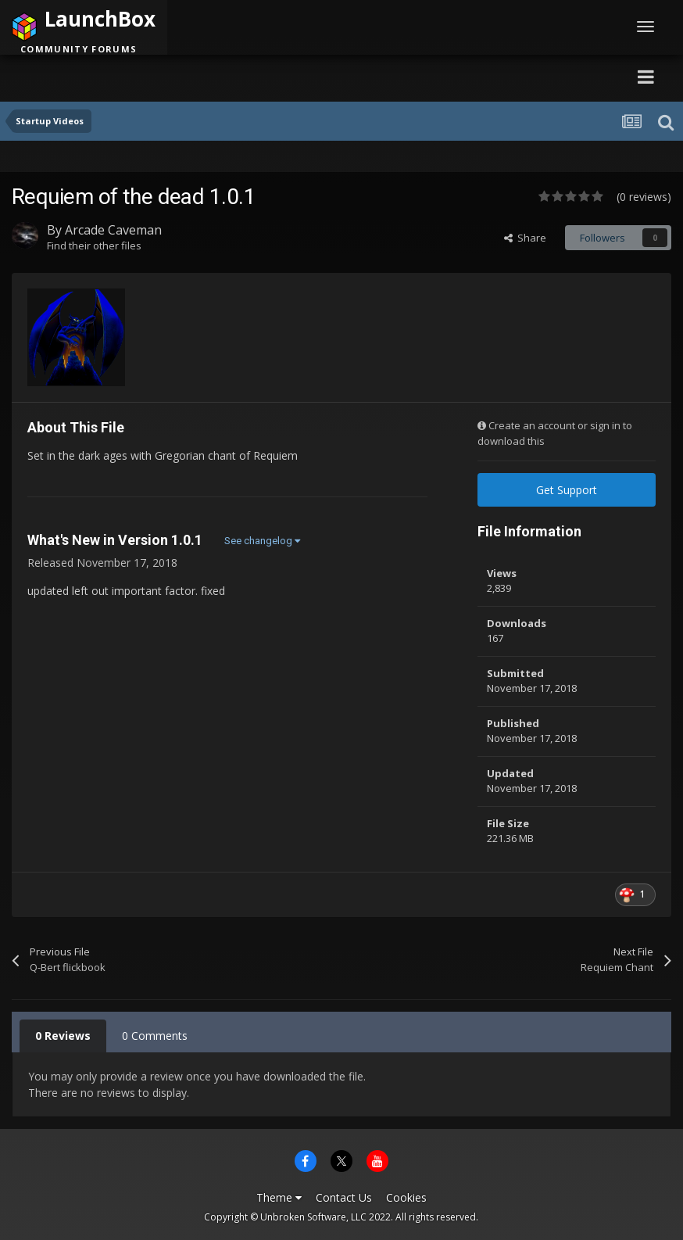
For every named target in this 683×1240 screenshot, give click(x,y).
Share (525, 238)
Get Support (566, 489)
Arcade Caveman (113, 229)
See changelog (262, 541)
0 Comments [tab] (155, 1035)
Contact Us (344, 1197)
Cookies (406, 1197)
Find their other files (94, 245)
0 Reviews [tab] (63, 1035)
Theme (279, 1197)
